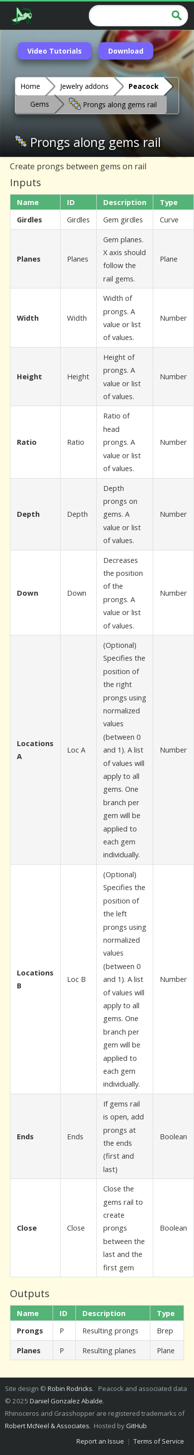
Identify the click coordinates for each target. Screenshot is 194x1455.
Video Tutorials (54, 51)
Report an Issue (100, 1441)
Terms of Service (158, 1441)
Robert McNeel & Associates (47, 1425)
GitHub (136, 1425)
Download (125, 51)
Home (30, 86)
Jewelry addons (84, 86)
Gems (39, 104)
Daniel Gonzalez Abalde (66, 1400)
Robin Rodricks (70, 1388)
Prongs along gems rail (113, 104)
